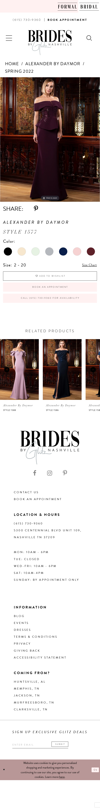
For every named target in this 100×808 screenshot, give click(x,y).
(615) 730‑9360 (28, 534)
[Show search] (89, 38)
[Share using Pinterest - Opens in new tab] (36, 208)
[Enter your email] (50, 757)
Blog (19, 627)
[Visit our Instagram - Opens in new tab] (49, 484)
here (62, 790)
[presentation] (19, 380)
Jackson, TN (27, 706)
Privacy (22, 654)
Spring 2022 (19, 71)
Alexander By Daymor (52, 64)
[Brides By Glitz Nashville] (50, 42)
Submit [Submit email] (77, 756)
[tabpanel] (50, 139)
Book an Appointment (50, 293)
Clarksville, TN (31, 720)
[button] (9, 38)
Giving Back (27, 661)
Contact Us (26, 503)
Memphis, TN (27, 699)
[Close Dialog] (5, 783)
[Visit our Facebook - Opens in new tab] (34, 484)
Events (21, 634)
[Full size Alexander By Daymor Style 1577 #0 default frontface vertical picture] (50, 139)
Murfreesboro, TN (34, 713)
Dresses (22, 641)
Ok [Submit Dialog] (94, 783)
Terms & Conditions (35, 647)
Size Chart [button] (87, 265)
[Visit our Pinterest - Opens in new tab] (65, 484)
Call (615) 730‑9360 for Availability (51, 308)
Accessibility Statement (40, 668)
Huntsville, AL (30, 692)
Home (12, 64)
